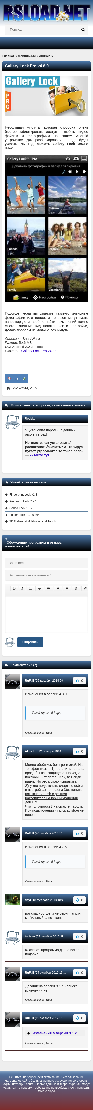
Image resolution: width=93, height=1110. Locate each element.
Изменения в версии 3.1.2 (55, 1033)
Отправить (30, 642)
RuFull (29, 680)
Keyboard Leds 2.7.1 (23, 501)
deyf (28, 900)
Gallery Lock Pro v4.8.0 (39, 351)
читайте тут (40, 455)
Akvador (31, 751)
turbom (30, 936)
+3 (16, 378)
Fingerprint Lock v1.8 (23, 494)
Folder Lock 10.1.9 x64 (24, 515)
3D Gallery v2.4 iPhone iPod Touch (32, 521)
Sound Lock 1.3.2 (20, 508)
